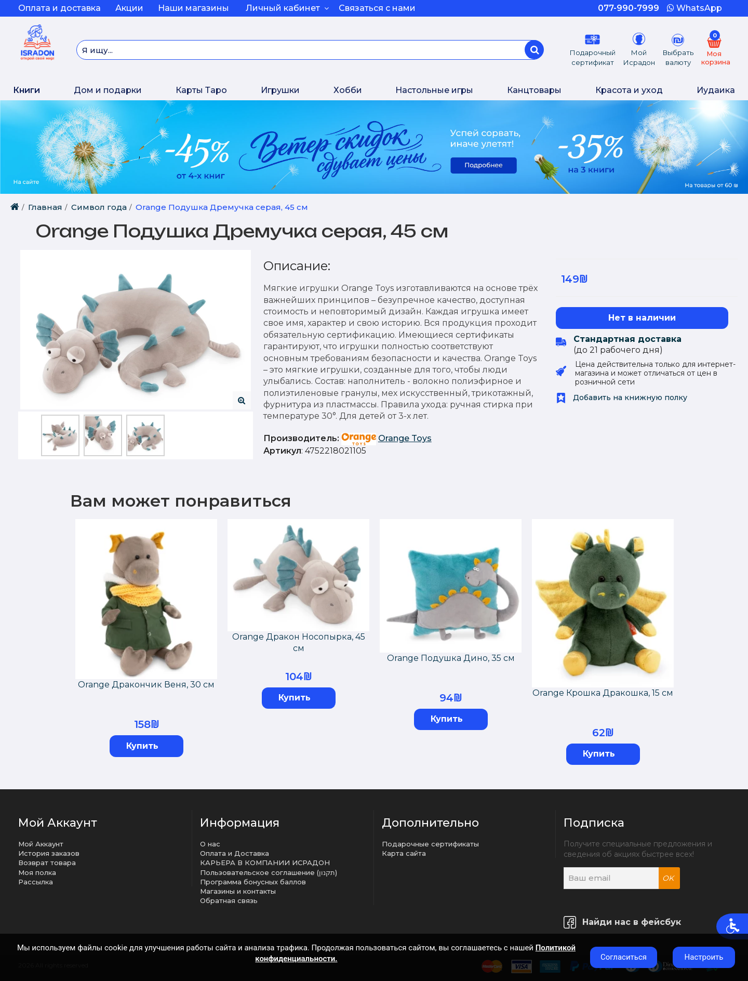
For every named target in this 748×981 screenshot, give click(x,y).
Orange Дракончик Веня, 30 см (146, 685)
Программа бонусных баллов (253, 882)
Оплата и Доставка (234, 853)
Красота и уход (629, 90)
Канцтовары (534, 90)
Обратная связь (229, 900)
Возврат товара (47, 862)
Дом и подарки (108, 90)
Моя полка (37, 872)
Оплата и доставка (59, 8)
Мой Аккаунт (40, 844)
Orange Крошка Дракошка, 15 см (602, 693)
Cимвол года (99, 207)
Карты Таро (201, 90)
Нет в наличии (642, 318)
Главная (45, 207)
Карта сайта (404, 853)
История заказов (48, 853)
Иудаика (716, 90)
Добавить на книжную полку (621, 397)
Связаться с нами (377, 8)
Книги (26, 90)
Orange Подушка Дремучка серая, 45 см (222, 207)
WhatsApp (694, 8)
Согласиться (623, 957)
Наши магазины (193, 8)
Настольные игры (434, 90)
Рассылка (35, 882)
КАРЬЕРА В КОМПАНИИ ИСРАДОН (265, 862)
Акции (129, 8)
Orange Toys (405, 438)
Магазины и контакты (238, 891)
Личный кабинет (287, 8)
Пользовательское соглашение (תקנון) (268, 872)
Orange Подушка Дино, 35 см (451, 658)
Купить (142, 746)
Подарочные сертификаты (430, 844)
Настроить (704, 957)
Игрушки (280, 90)
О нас (210, 844)
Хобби (347, 90)
